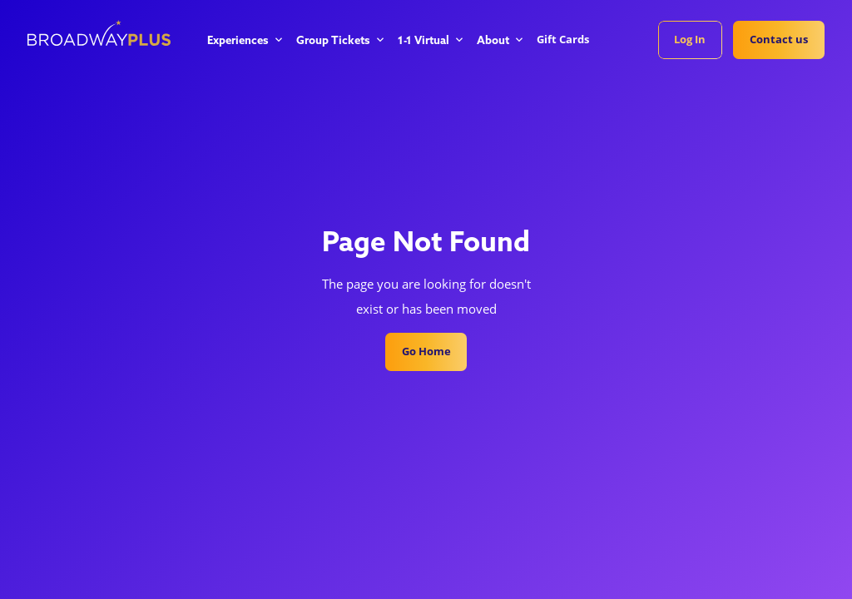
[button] (243, 41)
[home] (99, 33)
